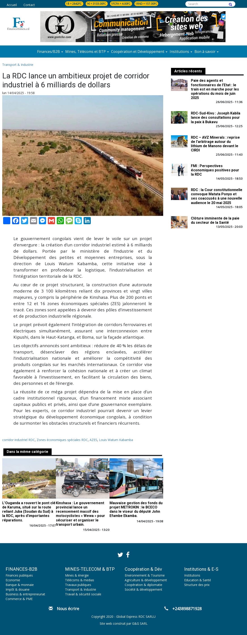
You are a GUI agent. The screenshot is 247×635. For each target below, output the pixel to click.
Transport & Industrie (17, 64)
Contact (29, 5)
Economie (13, 580)
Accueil (12, 5)
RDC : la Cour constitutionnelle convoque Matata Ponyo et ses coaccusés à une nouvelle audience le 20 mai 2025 (216, 196)
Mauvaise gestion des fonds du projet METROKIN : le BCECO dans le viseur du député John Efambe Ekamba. (136, 509)
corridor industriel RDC (18, 440)
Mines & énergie (77, 575)
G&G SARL (140, 623)
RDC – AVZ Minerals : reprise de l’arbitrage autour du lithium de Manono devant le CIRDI (215, 144)
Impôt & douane (18, 589)
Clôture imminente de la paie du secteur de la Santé (215, 220)
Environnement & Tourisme (145, 575)
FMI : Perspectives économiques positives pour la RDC (215, 170)
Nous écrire (64, 608)
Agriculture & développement (146, 580)
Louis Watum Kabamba (116, 440)
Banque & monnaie (20, 585)
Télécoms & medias (79, 580)
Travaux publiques (78, 585)
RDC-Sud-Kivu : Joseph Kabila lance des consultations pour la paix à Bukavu (215, 117)
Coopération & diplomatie (143, 585)
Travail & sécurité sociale (83, 594)
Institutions (192, 575)
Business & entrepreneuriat (25, 594)
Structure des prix (196, 585)
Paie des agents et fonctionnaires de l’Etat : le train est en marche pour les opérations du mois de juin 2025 (215, 89)
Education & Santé (197, 580)
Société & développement (143, 589)
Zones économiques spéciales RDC (62, 440)
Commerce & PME (19, 599)
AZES (93, 440)
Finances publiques (19, 575)
